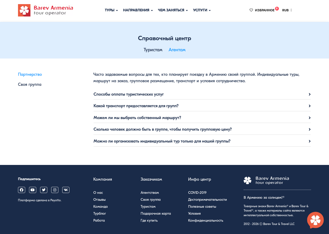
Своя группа (29, 84)
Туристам (153, 50)
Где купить (149, 220)
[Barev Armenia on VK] (65, 190)
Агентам (177, 50)
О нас (98, 192)
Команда (100, 206)
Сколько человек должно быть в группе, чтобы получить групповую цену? (163, 129)
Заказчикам (151, 179)
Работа (99, 220)
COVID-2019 (197, 192)
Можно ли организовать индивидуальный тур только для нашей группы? (162, 141)
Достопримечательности (207, 199)
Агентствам (150, 192)
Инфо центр (199, 179)
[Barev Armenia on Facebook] (21, 190)
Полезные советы (202, 206)
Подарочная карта (156, 213)
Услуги (202, 10)
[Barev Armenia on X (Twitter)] (43, 190)
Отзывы (99, 199)
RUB (287, 10)
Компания (102, 179)
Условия (194, 213)
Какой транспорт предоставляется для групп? (136, 106)
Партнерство (30, 74)
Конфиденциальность (205, 220)
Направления (138, 10)
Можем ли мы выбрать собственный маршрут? (137, 117)
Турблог (99, 213)
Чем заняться (173, 10)
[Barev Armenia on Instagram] (54, 190)
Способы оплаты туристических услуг (129, 94)
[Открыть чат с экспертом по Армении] (315, 220)
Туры (111, 10)
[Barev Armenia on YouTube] (32, 190)
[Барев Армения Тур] (45, 10)
